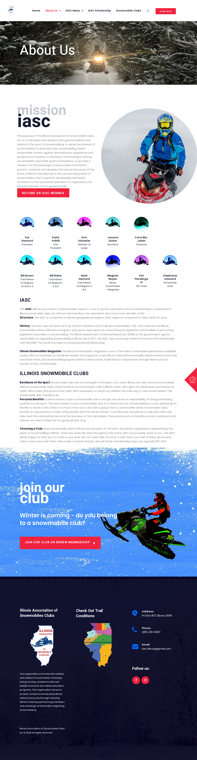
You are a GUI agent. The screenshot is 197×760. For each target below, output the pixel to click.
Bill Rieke (56, 275)
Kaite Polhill (56, 239)
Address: (148, 611)
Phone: (146, 628)
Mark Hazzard (84, 277)
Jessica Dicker (113, 239)
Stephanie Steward (170, 277)
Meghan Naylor (113, 277)
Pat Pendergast (141, 279)
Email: (146, 644)
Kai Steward (27, 239)
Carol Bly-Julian (141, 239)
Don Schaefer (84, 239)
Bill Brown (27, 275)
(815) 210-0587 (151, 632)
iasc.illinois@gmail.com (156, 648)
